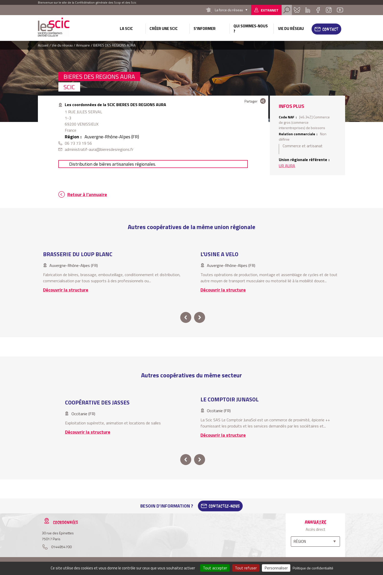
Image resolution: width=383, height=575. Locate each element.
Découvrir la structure (65, 289)
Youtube (340, 10)
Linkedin (307, 10)
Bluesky (297, 10)
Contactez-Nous (224, 506)
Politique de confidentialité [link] (313, 568)
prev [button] (186, 317)
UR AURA (287, 166)
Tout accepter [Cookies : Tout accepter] (215, 568)
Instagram (329, 10)
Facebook (318, 10)
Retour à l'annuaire (87, 194)
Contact (330, 29)
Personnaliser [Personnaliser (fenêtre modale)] (276, 568)
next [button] (199, 317)
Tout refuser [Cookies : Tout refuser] (246, 568)
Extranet (270, 10)
